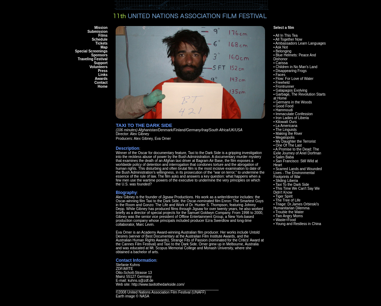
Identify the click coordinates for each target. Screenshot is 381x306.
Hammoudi (284, 110)
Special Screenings (91, 51)
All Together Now (288, 39)
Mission (100, 28)
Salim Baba (285, 157)
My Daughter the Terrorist (296, 141)
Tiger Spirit (283, 196)
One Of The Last (289, 145)
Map (103, 47)
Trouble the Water (289, 212)
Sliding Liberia (287, 181)
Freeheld (283, 83)
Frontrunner (285, 86)
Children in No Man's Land (297, 67)
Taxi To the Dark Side (292, 185)
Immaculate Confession (294, 114)
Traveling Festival (92, 59)
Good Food (284, 106)
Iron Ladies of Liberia (292, 118)
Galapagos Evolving (291, 90)
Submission (98, 32)
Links (102, 75)
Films (102, 35)
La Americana (286, 126)
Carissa (282, 63)
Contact (100, 83)
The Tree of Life (287, 200)
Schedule (99, 39)
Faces (280, 75)
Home (103, 86)
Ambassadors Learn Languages (300, 43)
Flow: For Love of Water (294, 79)
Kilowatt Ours (286, 122)
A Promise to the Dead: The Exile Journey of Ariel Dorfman (297, 151)
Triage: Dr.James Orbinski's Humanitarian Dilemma (296, 206)
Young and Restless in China (298, 224)
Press (102, 71)
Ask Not (281, 47)
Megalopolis (285, 137)
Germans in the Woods (294, 102)
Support (100, 63)
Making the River (289, 134)
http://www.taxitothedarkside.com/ (158, 284)
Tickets (101, 43)
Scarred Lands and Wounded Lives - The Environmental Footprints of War (297, 173)
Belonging (283, 51)
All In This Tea (286, 35)
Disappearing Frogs (291, 71)
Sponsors (99, 55)
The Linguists (285, 130)
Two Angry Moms (289, 216)
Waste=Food (286, 220)
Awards (101, 79)
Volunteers (98, 67)
